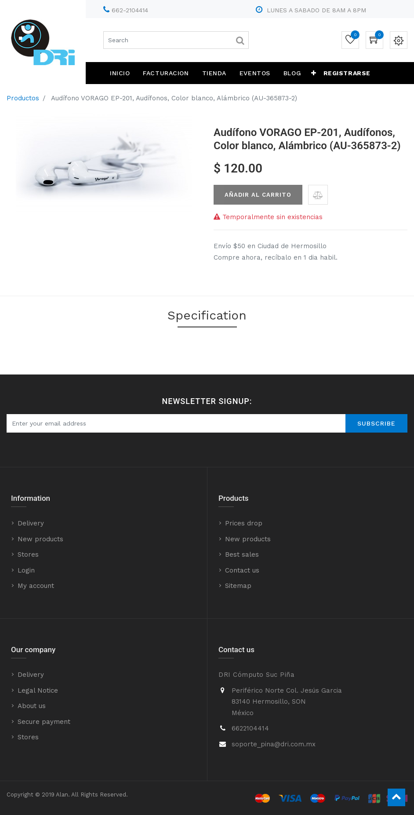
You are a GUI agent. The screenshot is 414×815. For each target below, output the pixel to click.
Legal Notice (38, 690)
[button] (314, 73)
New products (40, 539)
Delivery (31, 523)
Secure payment (44, 722)
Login (26, 570)
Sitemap (238, 586)
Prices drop (243, 523)
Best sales (242, 554)
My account (36, 586)
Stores (28, 554)
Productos (23, 98)
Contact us (242, 570)
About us (32, 706)
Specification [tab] (207, 315)
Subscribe (376, 423)
